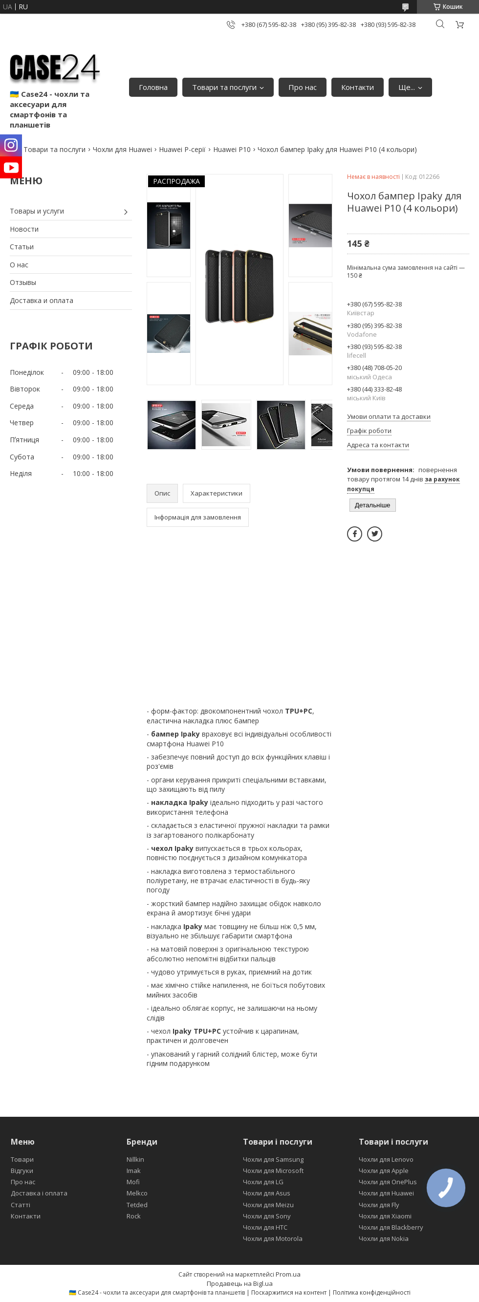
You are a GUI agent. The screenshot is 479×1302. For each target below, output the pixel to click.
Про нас (302, 87)
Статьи (22, 246)
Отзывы (23, 282)
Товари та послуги (224, 87)
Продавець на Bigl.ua (240, 1283)
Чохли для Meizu (268, 1204)
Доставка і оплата (39, 1193)
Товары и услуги (37, 211)
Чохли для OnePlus (388, 1181)
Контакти (357, 87)
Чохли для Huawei (122, 149)
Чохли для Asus (266, 1193)
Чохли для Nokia (384, 1238)
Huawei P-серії (182, 149)
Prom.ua (288, 1274)
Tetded (137, 1204)
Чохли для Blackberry (391, 1227)
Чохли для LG (263, 1181)
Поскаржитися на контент (289, 1292)
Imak (134, 1170)
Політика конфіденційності (372, 1292)
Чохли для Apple (384, 1170)
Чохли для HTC (265, 1227)
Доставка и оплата (41, 300)
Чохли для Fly (379, 1204)
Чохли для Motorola (273, 1238)
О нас (19, 264)
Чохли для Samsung (273, 1159)
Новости (24, 229)
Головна (153, 87)
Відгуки (22, 1170)
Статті (20, 1204)
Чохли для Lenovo (386, 1159)
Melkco (137, 1193)
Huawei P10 (232, 149)
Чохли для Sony (267, 1216)
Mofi (133, 1181)
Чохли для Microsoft (273, 1170)
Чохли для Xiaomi (385, 1216)
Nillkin (135, 1159)
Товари (22, 1159)
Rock (134, 1216)
